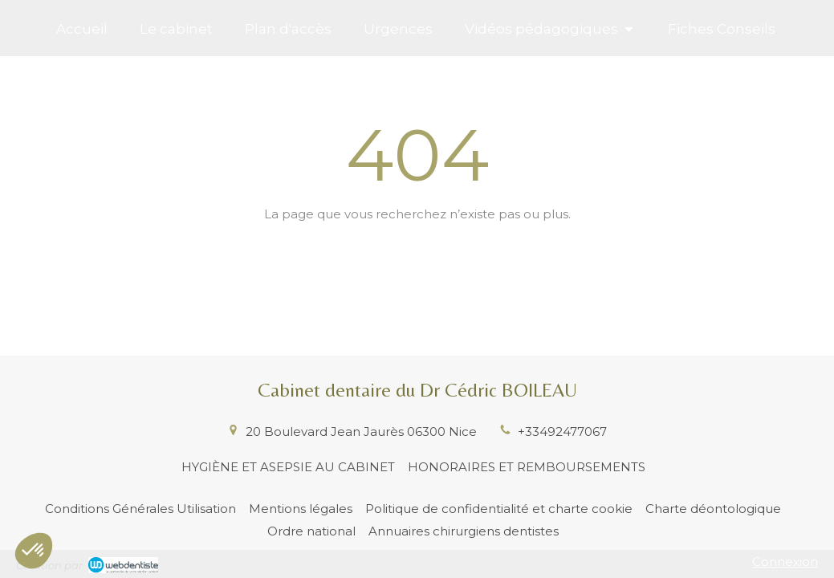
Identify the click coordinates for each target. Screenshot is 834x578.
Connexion (785, 561)
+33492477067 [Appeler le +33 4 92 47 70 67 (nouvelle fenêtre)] (562, 431)
